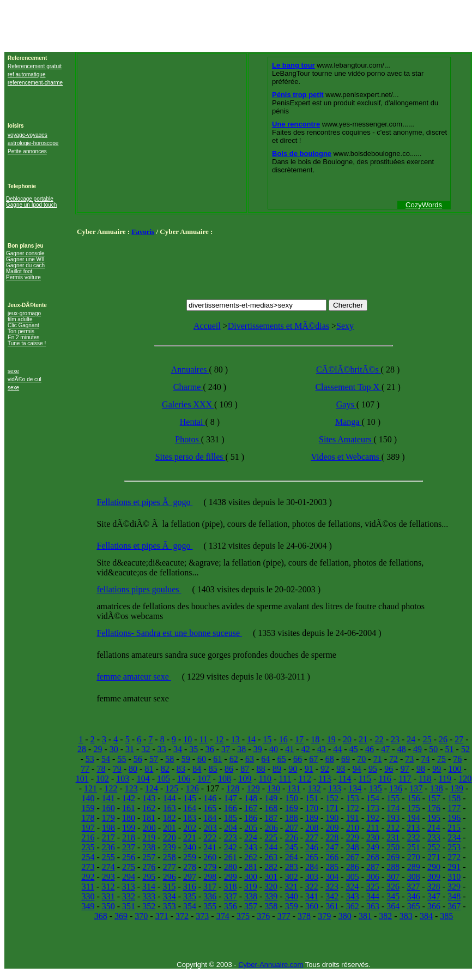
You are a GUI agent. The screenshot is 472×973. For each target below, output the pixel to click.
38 (241, 749)
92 (324, 768)
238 (148, 847)
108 (224, 778)
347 (433, 896)
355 (209, 906)
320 (270, 886)
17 (299, 739)
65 (281, 759)
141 (108, 798)
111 (285, 778)
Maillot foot (19, 271)
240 (189, 847)
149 (270, 798)
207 (291, 827)
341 (311, 896)
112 (304, 778)
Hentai (192, 422)
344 (372, 896)
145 (189, 798)
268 (372, 857)
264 (291, 857)
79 (117, 768)
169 (291, 808)
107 (204, 778)
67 (313, 759)
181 (148, 817)
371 (161, 916)
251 (413, 847)
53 (90, 759)
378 (304, 916)
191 (352, 817)
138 (436, 788)
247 (331, 847)
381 (365, 916)
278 (189, 867)
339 (270, 896)
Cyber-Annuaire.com (270, 964)
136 (395, 788)
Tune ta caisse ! (27, 343)
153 (352, 798)
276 (148, 867)
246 (311, 847)
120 (464, 778)
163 (169, 808)
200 (149, 827)
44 (337, 749)
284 (311, 867)
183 (189, 817)
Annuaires (190, 369)
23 (395, 739)
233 (433, 837)
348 (454, 896)
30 (114, 749)
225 (270, 837)
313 (128, 886)
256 (128, 857)
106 (183, 778)
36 (209, 749)
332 (128, 896)
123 (131, 788)
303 (311, 876)
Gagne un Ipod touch (31, 205)
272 (454, 857)
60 (201, 759)
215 (454, 827)
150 (291, 798)
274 (108, 867)
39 (257, 749)
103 (122, 778)
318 (230, 886)
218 (128, 837)
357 (250, 906)
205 (250, 827)
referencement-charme (35, 83)
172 (352, 808)
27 (459, 739)
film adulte (20, 319)
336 (209, 896)
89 (277, 768)
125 (171, 788)
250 (393, 847)
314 (148, 886)
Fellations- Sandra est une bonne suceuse (169, 633)
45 (353, 749)
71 (377, 759)
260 (209, 857)
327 (413, 886)
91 (309, 768)
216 (87, 837)
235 (87, 847)
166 (230, 808)
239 (169, 847)
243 (250, 847)
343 (352, 896)
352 (148, 906)
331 (108, 896)
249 (372, 847)
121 (90, 788)
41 (289, 749)
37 (225, 749)
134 (354, 788)
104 (143, 778)
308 (413, 876)
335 (189, 896)
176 (433, 808)
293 (108, 876)
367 (454, 906)
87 (244, 768)
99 (436, 768)
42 (305, 749)
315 (169, 886)
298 (209, 876)
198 (108, 827)
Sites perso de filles (190, 456)
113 (324, 778)
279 (209, 867)
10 (187, 739)
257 (148, 857)
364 (393, 906)
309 (433, 876)
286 (352, 867)
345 (393, 896)
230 (372, 837)
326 (393, 886)
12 (219, 739)
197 (88, 827)
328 (433, 886)
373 (202, 916)
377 (284, 916)
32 (145, 749)
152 (331, 798)
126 (192, 788)
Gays (346, 404)
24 (411, 739)
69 (345, 759)
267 (352, 857)
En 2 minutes (23, 337)
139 (456, 788)
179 (108, 817)
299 (230, 876)
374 (222, 916)
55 (121, 759)
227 (311, 837)
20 (347, 739)
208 (311, 827)
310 (454, 876)
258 (169, 857)
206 (271, 827)
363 (372, 906)
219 (148, 837)
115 (365, 778)
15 (267, 739)
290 (433, 867)
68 (329, 759)
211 (372, 827)
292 (87, 876)
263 (270, 857)
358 (270, 906)
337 (230, 896)
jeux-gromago (24, 313)
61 (217, 759)
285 (331, 867)
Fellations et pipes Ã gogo (144, 502)
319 (250, 886)
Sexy (345, 326)
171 (331, 808)
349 (87, 906)
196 (454, 817)
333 (148, 896)
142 (128, 798)
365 (413, 906)
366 (433, 906)
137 (415, 788)
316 (189, 886)
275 (128, 867)
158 (454, 798)
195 (433, 817)
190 (331, 817)
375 (243, 916)
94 (357, 768)
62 (233, 759)
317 (209, 886)
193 (393, 817)
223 (230, 837)
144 (169, 798)
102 (102, 778)
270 (413, 857)
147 (230, 798)
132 (314, 788)
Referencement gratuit (35, 66)
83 (181, 768)
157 (433, 798)
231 (393, 837)
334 (169, 896)
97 (405, 768)
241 (209, 847)
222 (209, 837)
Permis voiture (23, 277)
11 (203, 739)
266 (331, 857)
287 (372, 867)
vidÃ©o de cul (24, 379)
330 (87, 896)
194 (413, 817)
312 (107, 886)
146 (209, 798)
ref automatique (27, 74)
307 (393, 876)
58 (169, 759)
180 (128, 817)
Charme (188, 387)
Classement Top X (348, 387)
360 (311, 906)
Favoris (142, 231)
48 (401, 749)
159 (87, 808)
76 (457, 759)
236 (108, 847)
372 (182, 916)
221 (189, 837)
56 (138, 759)
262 (250, 857)
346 (413, 896)
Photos (188, 439)
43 (321, 749)
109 (244, 778)
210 (352, 827)
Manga (348, 422)
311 (88, 886)
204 (230, 827)
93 (340, 768)
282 (270, 867)
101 (82, 778)
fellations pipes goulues (138, 589)
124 (151, 788)
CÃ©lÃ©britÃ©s (348, 369)
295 (148, 876)
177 (454, 808)
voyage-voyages (27, 135)
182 (169, 817)
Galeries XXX (188, 404)
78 (100, 768)
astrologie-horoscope (33, 143)
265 (311, 857)
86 (229, 768)
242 (230, 847)
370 (141, 916)
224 (250, 837)
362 (352, 906)
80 (133, 768)
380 (345, 916)
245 (291, 847)
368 (100, 916)
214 (433, 827)
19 (331, 739)
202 (189, 827)
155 (393, 798)
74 (425, 759)
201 (169, 827)
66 (297, 759)
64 (265, 759)
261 (230, 857)
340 (291, 896)
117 (404, 778)
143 (148, 798)
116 (384, 778)
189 (311, 817)
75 (441, 759)
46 (369, 749)
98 (420, 768)
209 (332, 827)
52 (465, 749)
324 (352, 886)
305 (352, 876)
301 (270, 876)
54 (105, 759)
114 (344, 778)
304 (331, 876)
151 (311, 798)
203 (210, 827)
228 (331, 837)
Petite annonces (27, 151)
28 (81, 749)
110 (265, 778)
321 (291, 886)
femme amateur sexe (133, 676)
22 (379, 739)
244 (270, 847)
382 (385, 916)
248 (352, 847)
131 (293, 788)
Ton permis (21, 331)
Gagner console (25, 253)
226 (291, 837)
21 (363, 739)
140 (87, 798)
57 (153, 759)
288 (393, 867)
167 (250, 808)
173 (372, 808)
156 (413, 798)
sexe (13, 371)
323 (331, 886)
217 (108, 837)
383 (406, 916)
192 (372, 817)
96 (388, 768)
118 (425, 778)
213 (413, 827)
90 (292, 768)
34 (177, 749)
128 (232, 788)
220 (169, 837)
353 (169, 906)
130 (273, 788)
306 (372, 876)
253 (454, 847)
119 (445, 778)
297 (189, 876)
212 (393, 827)
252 (433, 847)
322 (311, 886)
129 (253, 788)
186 (250, 817)
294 (128, 876)
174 (393, 808)
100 (455, 768)
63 (249, 759)
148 (250, 798)
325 (372, 886)
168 (270, 808)
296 (169, 876)
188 (291, 817)
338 (250, 896)
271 (433, 857)
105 (163, 778)
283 (291, 867)
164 (189, 808)
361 (331, 906)
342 (331, 896)
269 (393, 857)
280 (230, 867)
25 (427, 739)
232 (413, 837)
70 (361, 759)
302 (291, 876)
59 (185, 759)
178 (87, 817)
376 (263, 916)
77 (85, 768)
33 (162, 749)
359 (291, 906)
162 (148, 808)
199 (128, 827)
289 (413, 867)
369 (121, 916)
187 (270, 817)
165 (209, 808)
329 (454, 886)
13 (235, 739)
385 (446, 916)
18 (315, 739)
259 (189, 857)
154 (372, 798)
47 (385, 749)
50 (433, 749)
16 (283, 739)
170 (311, 808)
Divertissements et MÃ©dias (278, 326)
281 (250, 867)
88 (261, 768)
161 (128, 808)
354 (189, 906)
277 (169, 867)
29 (97, 749)
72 (393, 759)
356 (230, 906)
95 (372, 768)
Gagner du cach (25, 265)
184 (209, 817)
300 (250, 876)
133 (334, 788)
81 (148, 768)
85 (213, 768)
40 (273, 749)
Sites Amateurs (346, 439)
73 (409, 759)
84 (196, 768)
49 (417, 749)
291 (454, 867)
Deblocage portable (29, 199)
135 (375, 788)
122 (110, 788)
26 (443, 739)
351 (128, 906)
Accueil (207, 326)
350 (108, 906)
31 (129, 749)
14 (251, 739)
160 (108, 808)
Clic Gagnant (23, 325)
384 (426, 916)
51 (449, 749)
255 (108, 857)
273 (87, 867)
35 (193, 749)
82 (165, 768)
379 (324, 916)
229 (352, 837)
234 (454, 837)
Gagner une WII (25, 259)
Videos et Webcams (346, 456)
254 (87, 857)
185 (230, 817)
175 (413, 808)
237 (128, 847)
